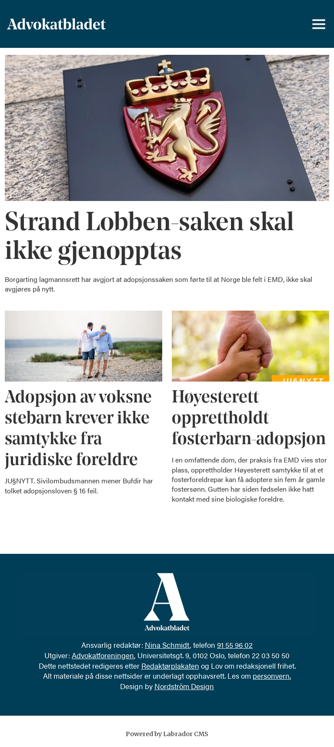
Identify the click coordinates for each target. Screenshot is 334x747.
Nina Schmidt (167, 645)
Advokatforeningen (103, 655)
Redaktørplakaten (170, 665)
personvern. (272, 675)
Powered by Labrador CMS (167, 734)
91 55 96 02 (235, 645)
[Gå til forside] (56, 23)
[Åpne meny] (319, 24)
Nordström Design (184, 686)
